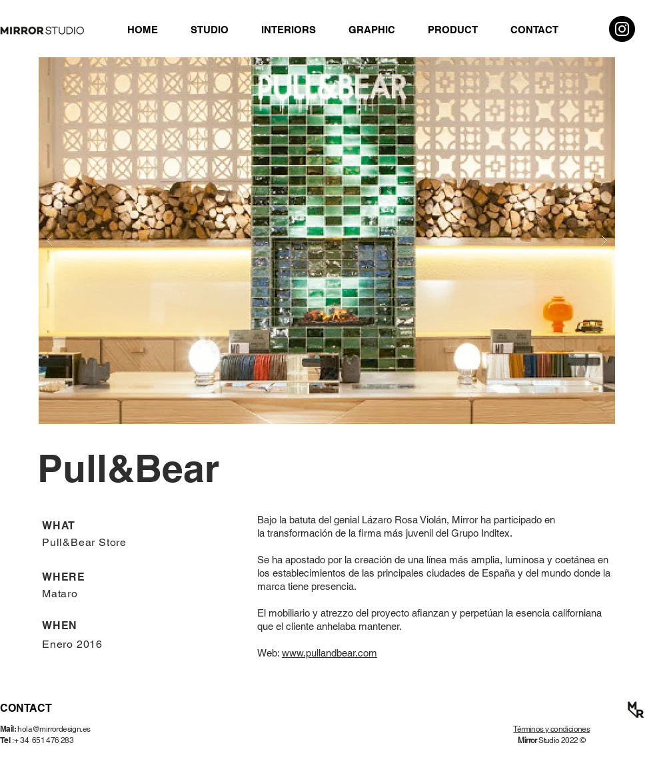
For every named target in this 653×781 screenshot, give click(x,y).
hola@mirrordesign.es (53, 729)
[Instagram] (622, 29)
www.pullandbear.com (329, 652)
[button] (327, 240)
